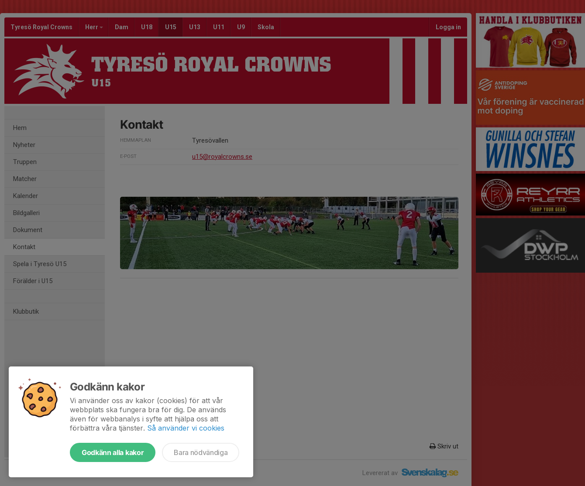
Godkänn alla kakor (113, 452)
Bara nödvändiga (200, 452)
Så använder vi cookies (185, 428)
